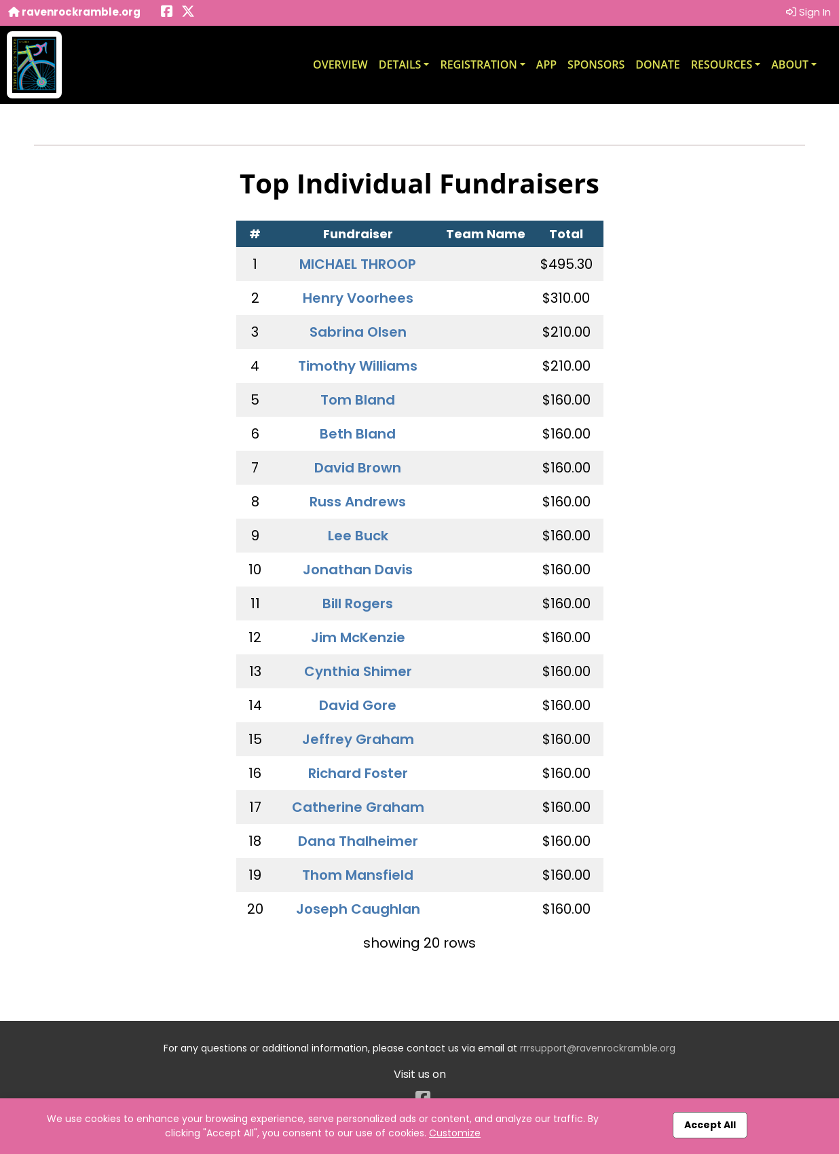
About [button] (789, 64)
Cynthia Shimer (358, 671)
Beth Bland (358, 433)
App (546, 64)
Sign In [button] (808, 12)
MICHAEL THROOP (357, 264)
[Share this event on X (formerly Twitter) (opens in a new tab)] (188, 12)
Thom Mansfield (357, 875)
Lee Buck (358, 535)
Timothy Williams (357, 365)
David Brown (357, 467)
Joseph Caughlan (358, 908)
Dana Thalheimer (358, 841)
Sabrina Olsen (358, 331)
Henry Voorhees (358, 298)
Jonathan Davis (358, 569)
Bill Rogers (357, 603)
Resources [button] (722, 64)
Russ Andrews (358, 501)
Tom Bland (357, 399)
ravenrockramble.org (74, 12)
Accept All (710, 1125)
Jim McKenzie (358, 637)
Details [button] (400, 64)
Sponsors (595, 64)
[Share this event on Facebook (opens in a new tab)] (167, 12)
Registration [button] (478, 64)
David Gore (357, 705)
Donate (657, 64)
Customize (455, 1133)
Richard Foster (358, 773)
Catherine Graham (358, 807)
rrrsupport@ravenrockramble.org (597, 1048)
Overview (340, 64)
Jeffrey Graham (358, 739)
